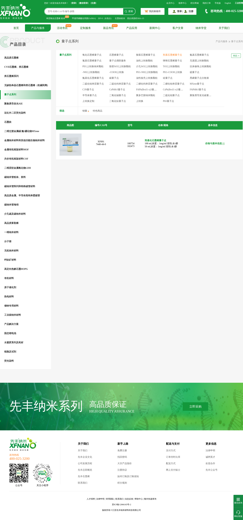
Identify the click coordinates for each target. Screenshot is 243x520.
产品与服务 (38, 28)
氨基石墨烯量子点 (199, 55)
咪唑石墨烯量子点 (172, 60)
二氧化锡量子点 (117, 95)
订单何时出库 (173, 457)
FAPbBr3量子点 (198, 89)
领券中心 (182, 3)
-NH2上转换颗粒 (91, 72)
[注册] (93, 3)
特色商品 (97, 111)
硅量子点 (167, 78)
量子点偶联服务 (117, 60)
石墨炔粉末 (120, 18)
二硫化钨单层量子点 (120, 83)
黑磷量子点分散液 (199, 78)
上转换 (139, 101)
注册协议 (122, 470)
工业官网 (239, 3)
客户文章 (177, 28)
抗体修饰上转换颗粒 (200, 66)
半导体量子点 (89, 95)
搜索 (130, 11)
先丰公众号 (212, 470)
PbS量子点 (168, 101)
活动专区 (62, 28)
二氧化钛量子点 (117, 101)
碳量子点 (114, 78)
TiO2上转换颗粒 (171, 66)
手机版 (218, 3)
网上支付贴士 (173, 470)
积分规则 (122, 483)
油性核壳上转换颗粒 (147, 78)
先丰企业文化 (85, 457)
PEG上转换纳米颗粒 (92, 66)
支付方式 (171, 450)
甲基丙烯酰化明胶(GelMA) (84, 18)
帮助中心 (139, 499)
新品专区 (108, 28)
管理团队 (110, 499)
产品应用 (131, 28)
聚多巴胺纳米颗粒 (145, 95)
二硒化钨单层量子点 (147, 83)
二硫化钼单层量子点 (93, 83)
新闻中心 (154, 28)
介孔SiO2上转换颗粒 (147, 66)
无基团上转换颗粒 (199, 60)
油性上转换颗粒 (144, 60)
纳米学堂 (201, 28)
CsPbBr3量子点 (117, 89)
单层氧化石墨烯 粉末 (55, 18)
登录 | (180, 11)
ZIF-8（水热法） (105, 18)
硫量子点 (194, 72)
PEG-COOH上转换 (172, 72)
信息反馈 (129, 499)
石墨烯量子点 (116, 55)
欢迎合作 (210, 463)
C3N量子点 (88, 89)
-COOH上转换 (116, 72)
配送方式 (171, 463)
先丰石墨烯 (84, 476)
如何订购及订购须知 (128, 476)
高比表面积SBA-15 (135, 18)
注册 (191, 11)
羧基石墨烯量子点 (145, 55)
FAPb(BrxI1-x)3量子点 (147, 89)
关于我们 (224, 28)
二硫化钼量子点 (171, 95)
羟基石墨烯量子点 (172, 55)
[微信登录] (83, 3)
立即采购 (195, 406)
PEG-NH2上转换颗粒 (147, 72)
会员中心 (170, 3)
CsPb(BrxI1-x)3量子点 (174, 89)
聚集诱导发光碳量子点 (202, 95)
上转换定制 (88, 101)
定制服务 (85, 28)
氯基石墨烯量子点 (91, 60)
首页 (16, 28)
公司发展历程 (85, 463)
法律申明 (210, 450)
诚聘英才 (210, 457)
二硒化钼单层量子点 (173, 83)
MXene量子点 (197, 83)
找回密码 (122, 457)
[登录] (73, 3)
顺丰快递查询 (150, 499)
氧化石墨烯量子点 (91, 55)
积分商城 (194, 3)
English (228, 3)
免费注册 (122, 450)
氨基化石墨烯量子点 (93, 78)
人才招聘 (91, 499)
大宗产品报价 (124, 463)
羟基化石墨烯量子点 (155, 140)
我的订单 (207, 3)
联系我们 (82, 483)
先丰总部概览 (85, 470)
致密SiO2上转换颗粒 (120, 66)
